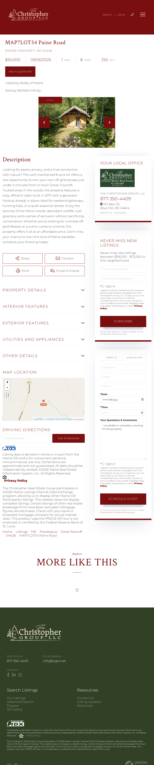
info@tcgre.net (54, 661)
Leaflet (38, 419)
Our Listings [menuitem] (16, 698)
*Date (103, 394)
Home (7, 532)
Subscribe (123, 321)
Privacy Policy (15, 481)
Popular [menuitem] (13, 706)
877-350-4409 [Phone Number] (17, 661)
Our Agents (120, 213)
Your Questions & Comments (118, 420)
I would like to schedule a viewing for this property (123, 441)
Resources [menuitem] (85, 706)
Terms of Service (123, 512)
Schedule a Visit (135, 357)
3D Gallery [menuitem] (15, 709)
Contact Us (106, 213)
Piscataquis (48, 532)
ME (33, 532)
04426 (11, 535)
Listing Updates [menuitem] (89, 702)
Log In (121, 15)
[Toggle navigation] (142, 14)
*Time (104, 407)
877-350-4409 (115, 199)
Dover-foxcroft (72, 532)
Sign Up (107, 15)
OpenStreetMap (59, 419)
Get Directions (68, 438)
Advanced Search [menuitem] (20, 702)
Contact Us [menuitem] (85, 698)
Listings (22, 532)
